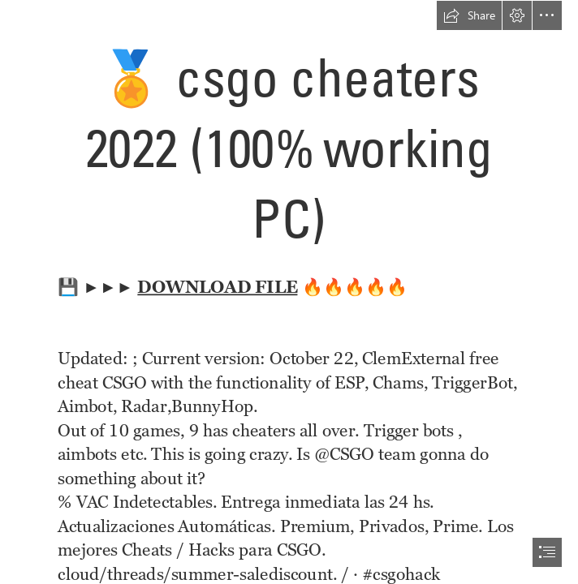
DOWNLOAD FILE (218, 286)
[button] (469, 15)
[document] (289, 292)
